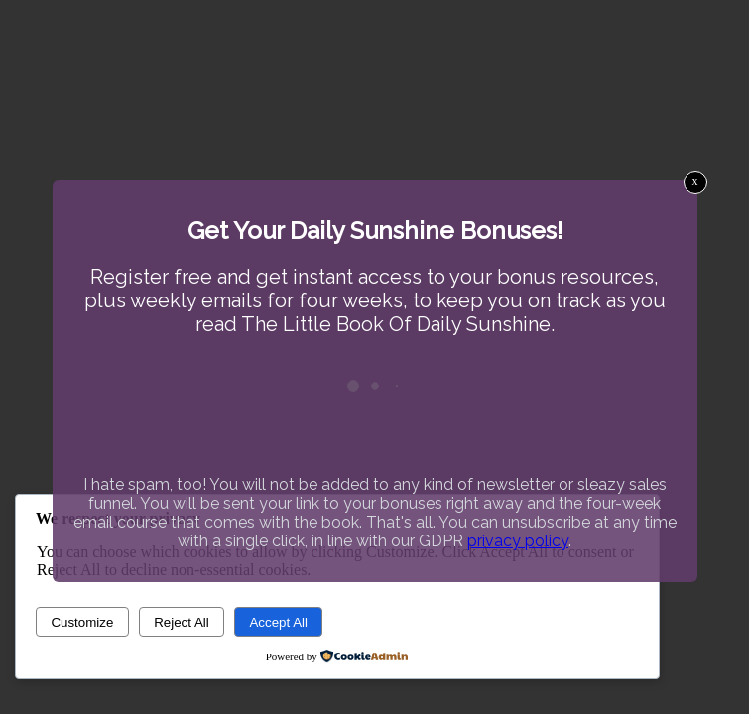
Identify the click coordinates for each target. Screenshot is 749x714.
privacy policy (517, 541)
